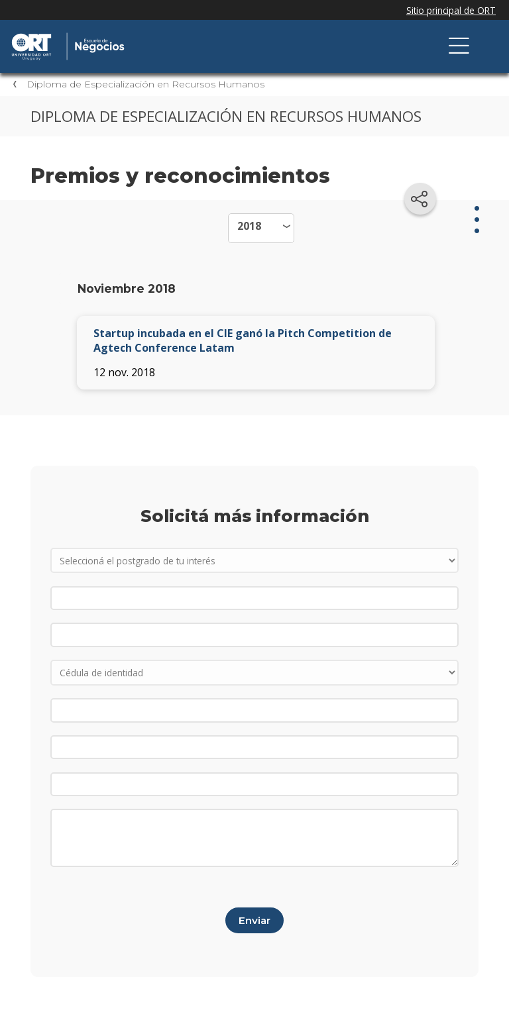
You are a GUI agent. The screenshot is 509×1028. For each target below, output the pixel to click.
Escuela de (149, 34)
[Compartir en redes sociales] (420, 199)
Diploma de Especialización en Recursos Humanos (145, 84)
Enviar (254, 920)
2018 (249, 226)
